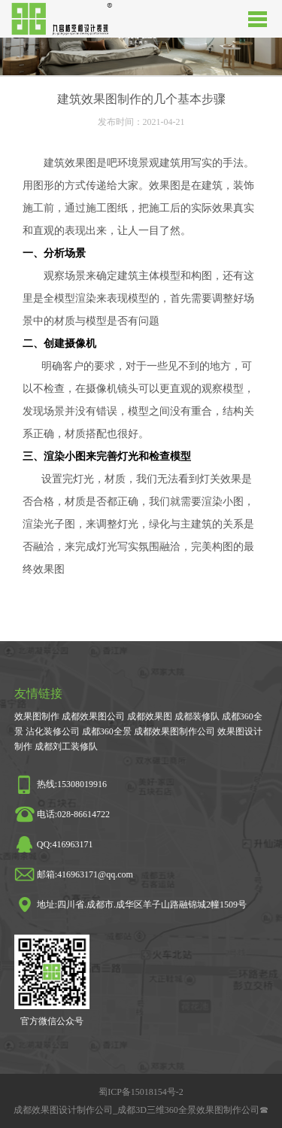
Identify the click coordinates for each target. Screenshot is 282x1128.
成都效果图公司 (93, 716)
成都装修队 (197, 716)
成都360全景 (107, 731)
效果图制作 (36, 716)
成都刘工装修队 (66, 746)
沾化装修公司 (53, 731)
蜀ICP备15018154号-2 (141, 1092)
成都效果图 (149, 716)
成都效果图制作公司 (174, 731)
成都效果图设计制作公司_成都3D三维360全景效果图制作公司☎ (141, 1110)
